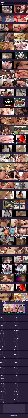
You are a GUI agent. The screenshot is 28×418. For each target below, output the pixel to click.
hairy (1, 373)
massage (16, 325)
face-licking (2, 357)
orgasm (16, 341)
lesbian (16, 322)
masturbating (16, 328)
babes (1, 327)
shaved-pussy (16, 370)
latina (15, 320)
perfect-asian (16, 352)
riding (16, 362)
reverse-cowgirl (17, 360)
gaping (2, 370)
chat (1, 338)
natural (16, 335)
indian (1, 381)
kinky (1, 396)
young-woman (16, 401)
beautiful (2, 332)
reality (16, 357)
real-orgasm (16, 356)
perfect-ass (16, 354)
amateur (2, 320)
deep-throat (2, 343)
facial (1, 359)
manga (15, 323)
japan (2, 386)
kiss (1, 397)
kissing (2, 399)
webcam (16, 393)
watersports (16, 391)
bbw (1, 328)
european (2, 356)
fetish (1, 364)
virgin (15, 388)
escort (1, 354)
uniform (16, 381)
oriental (16, 344)
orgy (15, 343)
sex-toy (16, 364)
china (1, 340)
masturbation (16, 330)
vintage (16, 386)
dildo (1, 348)
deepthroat (2, 344)
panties (16, 348)
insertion (2, 383)
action (1, 317)
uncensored (16, 380)
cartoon (2, 335)
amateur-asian (3, 322)
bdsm (1, 330)
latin (15, 319)
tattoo (16, 373)
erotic (1, 352)
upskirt (16, 383)
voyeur (16, 389)
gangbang (2, 368)
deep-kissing (2, 341)
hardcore (2, 378)
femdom (2, 362)
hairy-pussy (2, 375)
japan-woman (3, 389)
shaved (16, 368)
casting (2, 336)
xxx (15, 399)
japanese (2, 391)
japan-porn (2, 388)
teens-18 (16, 375)
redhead (16, 359)
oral (15, 340)
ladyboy (2, 402)
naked (15, 332)
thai (15, 376)
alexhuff (2, 319)
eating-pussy (2, 349)
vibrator (16, 385)
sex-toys (16, 365)
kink (1, 394)
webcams (16, 394)
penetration (16, 351)
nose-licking (16, 338)
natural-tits (16, 336)
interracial (2, 385)
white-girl (16, 397)
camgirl (2, 333)
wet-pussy (16, 396)
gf (1, 372)
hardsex (2, 380)
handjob (2, 376)
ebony (1, 351)
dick (1, 346)
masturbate (16, 327)
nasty (15, 333)
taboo (15, 372)
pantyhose (16, 349)
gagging (2, 365)
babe (1, 325)
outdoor (16, 346)
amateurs (2, 323)
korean (2, 401)
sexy (15, 367)
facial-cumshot (3, 360)
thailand (16, 378)
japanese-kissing (3, 393)
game (1, 367)
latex (15, 317)
